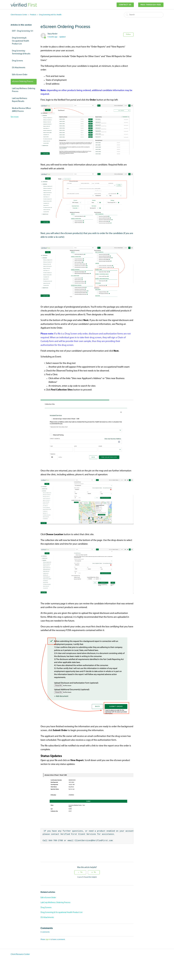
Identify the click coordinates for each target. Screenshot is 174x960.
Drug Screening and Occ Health (50, 15)
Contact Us (125, 5)
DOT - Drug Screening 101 (22, 31)
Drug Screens (17, 61)
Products (33, 15)
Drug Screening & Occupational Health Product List (20, 41)
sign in (48, 939)
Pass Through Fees (151, 5)
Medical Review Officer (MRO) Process (21, 109)
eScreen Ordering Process (22, 82)
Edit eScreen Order (19, 75)
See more (15, 117)
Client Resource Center (19, 15)
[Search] (143, 14)
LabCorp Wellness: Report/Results (19, 100)
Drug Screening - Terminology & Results (21, 52)
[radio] (80, 872)
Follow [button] (128, 34)
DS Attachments (18, 68)
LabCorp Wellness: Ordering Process (23, 90)
